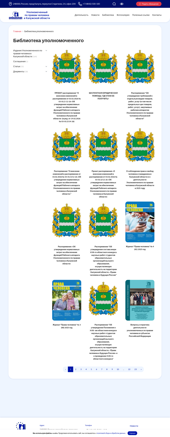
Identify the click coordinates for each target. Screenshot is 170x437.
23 (135, 369)
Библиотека (108, 15)
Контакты (157, 15)
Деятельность (81, 15)
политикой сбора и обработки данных (111, 433)
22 (129, 369)
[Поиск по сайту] (114, 4)
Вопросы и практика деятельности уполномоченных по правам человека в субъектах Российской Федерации (140, 330)
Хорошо (132, 433)
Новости (95, 15)
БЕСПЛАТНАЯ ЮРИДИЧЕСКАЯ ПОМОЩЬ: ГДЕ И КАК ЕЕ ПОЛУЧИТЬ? (103, 96)
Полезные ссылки (140, 15)
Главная (17, 31)
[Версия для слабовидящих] (121, 4)
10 (118, 369)
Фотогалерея (123, 15)
